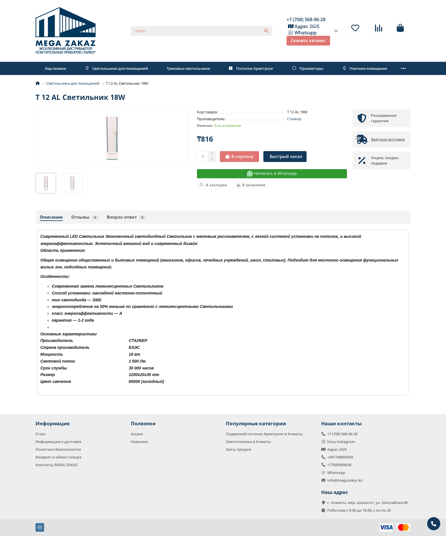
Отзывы (84, 217)
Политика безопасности (58, 449)
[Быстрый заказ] (285, 156)
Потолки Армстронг (250, 68)
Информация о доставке (58, 441)
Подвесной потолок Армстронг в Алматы (264, 433)
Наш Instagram (341, 441)
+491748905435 (340, 457)
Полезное (143, 423)
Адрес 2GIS (303, 26)
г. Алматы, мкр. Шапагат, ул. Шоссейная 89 (367, 502)
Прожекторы (307, 68)
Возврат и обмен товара (58, 457)
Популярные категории (256, 423)
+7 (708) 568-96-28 (306, 19)
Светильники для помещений (116, 68)
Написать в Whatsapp (272, 174)
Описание (51, 217)
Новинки (139, 441)
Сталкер (294, 118)
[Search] (202, 31)
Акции (137, 433)
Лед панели (55, 68)
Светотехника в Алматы (248, 441)
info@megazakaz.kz (344, 480)
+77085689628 (339, 464)
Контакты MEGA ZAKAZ (56, 464)
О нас (40, 433)
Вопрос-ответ (126, 217)
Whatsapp (302, 32)
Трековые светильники (188, 68)
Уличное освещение (364, 68)
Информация (52, 423)
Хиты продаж (238, 449)
